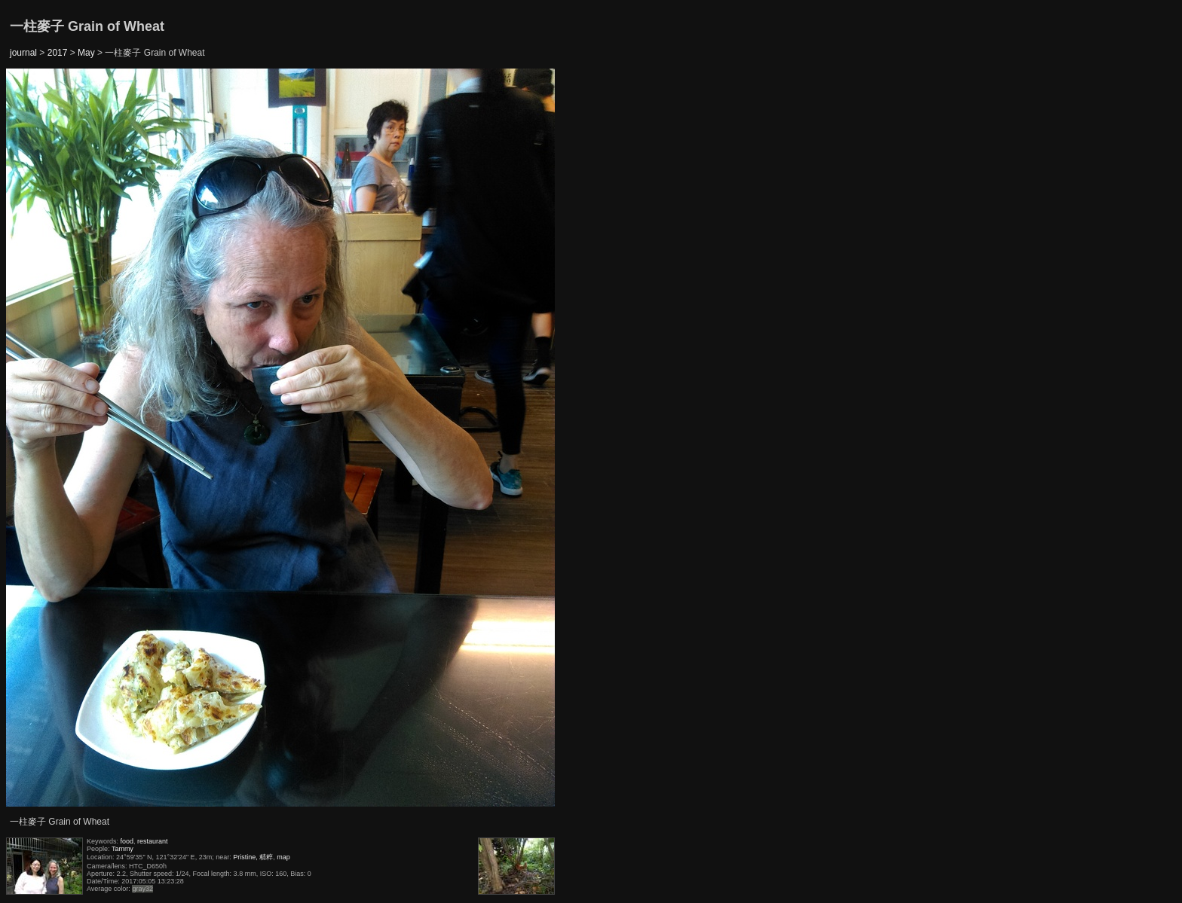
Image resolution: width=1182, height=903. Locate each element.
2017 (57, 52)
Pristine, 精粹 (253, 857)
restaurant (152, 841)
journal (23, 52)
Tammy (122, 849)
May (86, 52)
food (127, 841)
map (283, 857)
